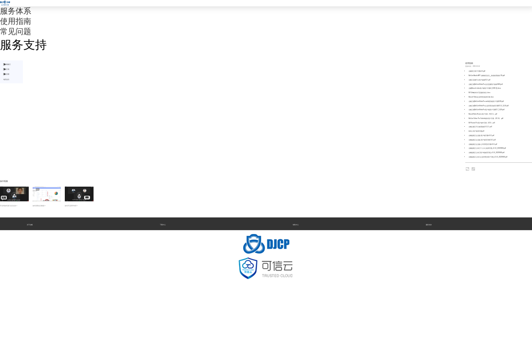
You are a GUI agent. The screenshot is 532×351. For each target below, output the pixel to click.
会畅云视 (6, 69)
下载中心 (163, 225)
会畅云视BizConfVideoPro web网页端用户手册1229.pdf (486, 101)
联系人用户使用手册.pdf (476, 131)
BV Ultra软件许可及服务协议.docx (480, 93)
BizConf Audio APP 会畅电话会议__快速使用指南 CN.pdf (487, 76)
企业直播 (6, 74)
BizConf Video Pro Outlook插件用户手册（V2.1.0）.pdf (486, 118)
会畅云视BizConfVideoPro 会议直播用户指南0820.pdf (486, 84)
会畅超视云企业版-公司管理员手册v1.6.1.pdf (483, 144)
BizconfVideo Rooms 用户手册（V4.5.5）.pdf (483, 114)
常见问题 (15, 31)
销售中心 (296, 225)
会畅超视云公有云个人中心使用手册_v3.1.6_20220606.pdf (487, 148)
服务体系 (15, 11)
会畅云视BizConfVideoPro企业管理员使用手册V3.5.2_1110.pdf (489, 106)
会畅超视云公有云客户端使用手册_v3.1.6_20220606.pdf (487, 153)
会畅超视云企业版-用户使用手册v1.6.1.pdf (482, 140)
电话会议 (6, 79)
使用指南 (15, 21)
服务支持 (429, 225)
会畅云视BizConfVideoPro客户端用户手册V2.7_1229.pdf (487, 110)
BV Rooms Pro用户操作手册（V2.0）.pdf (482, 123)
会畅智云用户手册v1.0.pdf (477, 71)
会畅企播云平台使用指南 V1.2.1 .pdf (480, 127)
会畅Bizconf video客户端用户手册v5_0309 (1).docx (485, 88)
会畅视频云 (7, 64)
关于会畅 (30, 225)
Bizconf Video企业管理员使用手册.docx (481, 97)
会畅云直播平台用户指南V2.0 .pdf (480, 80)
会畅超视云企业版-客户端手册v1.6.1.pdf (481, 135)
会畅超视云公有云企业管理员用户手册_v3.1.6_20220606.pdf (488, 157)
